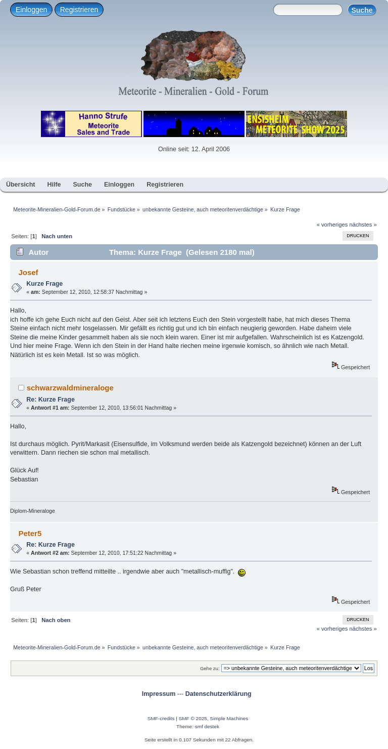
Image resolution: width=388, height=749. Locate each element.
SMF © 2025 (193, 718)
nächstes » (363, 225)
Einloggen (31, 10)
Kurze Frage (44, 283)
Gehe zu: (210, 668)
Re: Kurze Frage (50, 399)
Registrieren (79, 10)
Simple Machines (229, 718)
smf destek (207, 726)
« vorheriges (332, 225)
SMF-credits (161, 718)
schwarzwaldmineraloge (70, 387)
